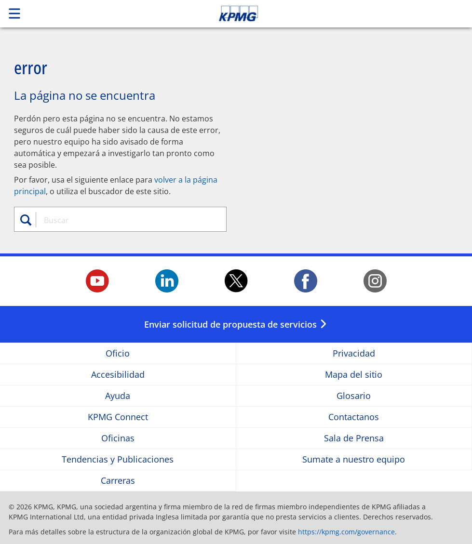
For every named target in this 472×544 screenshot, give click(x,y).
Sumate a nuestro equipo (353, 459)
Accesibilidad (118, 374)
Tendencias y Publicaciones (118, 459)
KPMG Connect (118, 417)
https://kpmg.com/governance (346, 531)
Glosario (354, 395)
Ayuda (117, 395)
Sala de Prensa (354, 438)
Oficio (118, 353)
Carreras (118, 480)
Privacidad (354, 353)
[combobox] (126, 220)
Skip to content (331, 13)
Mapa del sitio (353, 374)
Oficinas (118, 438)
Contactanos (353, 417)
